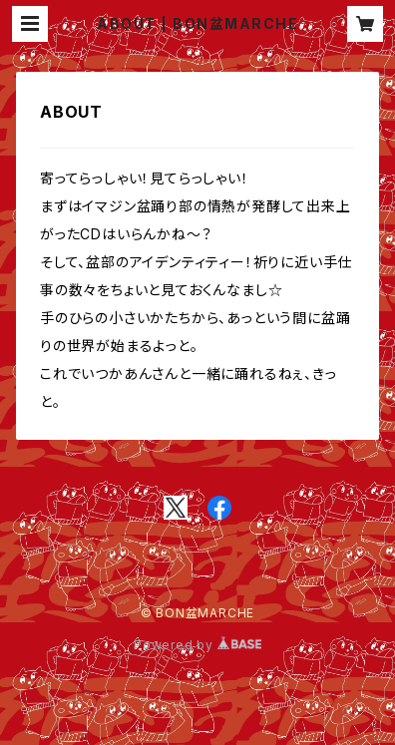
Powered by (197, 644)
